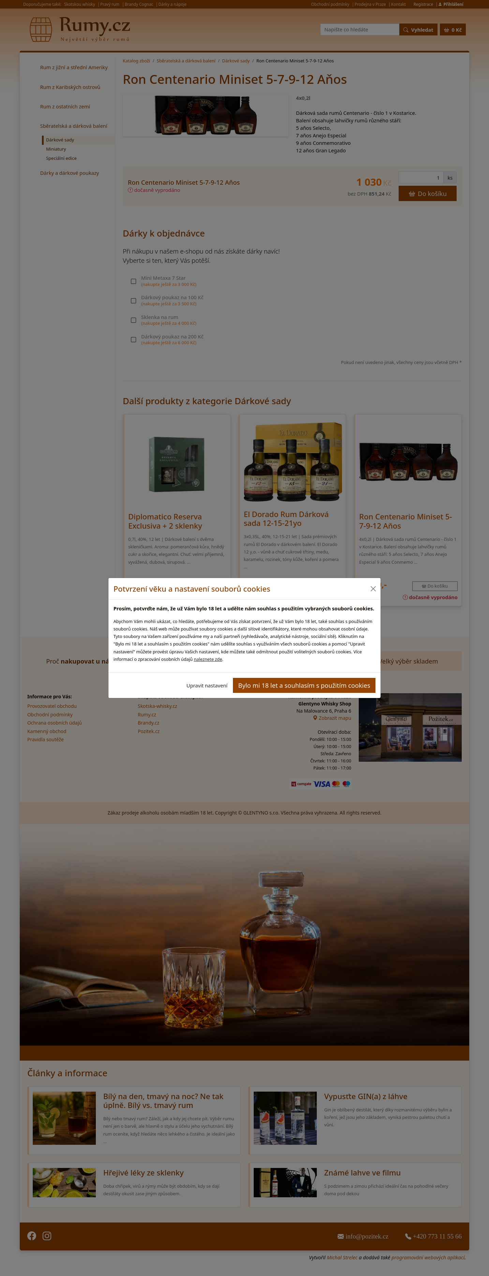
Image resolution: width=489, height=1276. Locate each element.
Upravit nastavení (207, 685)
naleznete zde (208, 659)
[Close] (373, 589)
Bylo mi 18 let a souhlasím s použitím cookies (304, 685)
